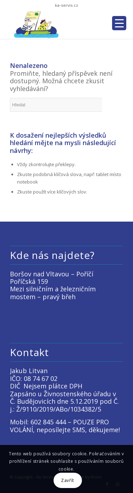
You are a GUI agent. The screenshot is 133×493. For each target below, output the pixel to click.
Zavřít (67, 480)
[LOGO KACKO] (55, 24)
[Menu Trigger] (119, 23)
